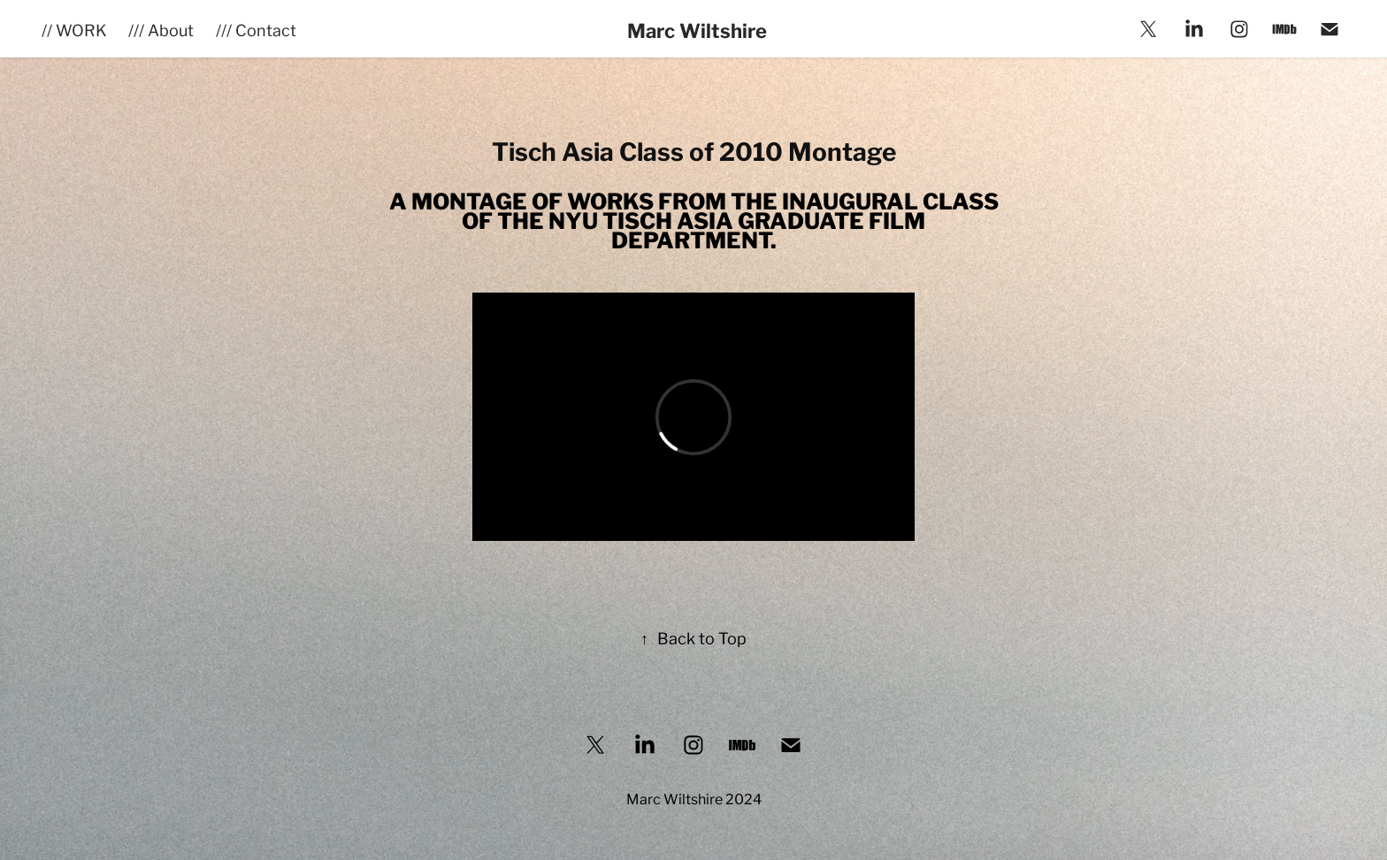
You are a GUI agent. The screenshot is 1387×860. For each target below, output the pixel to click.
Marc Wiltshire (697, 29)
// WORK (74, 29)
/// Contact (256, 29)
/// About (161, 29)
